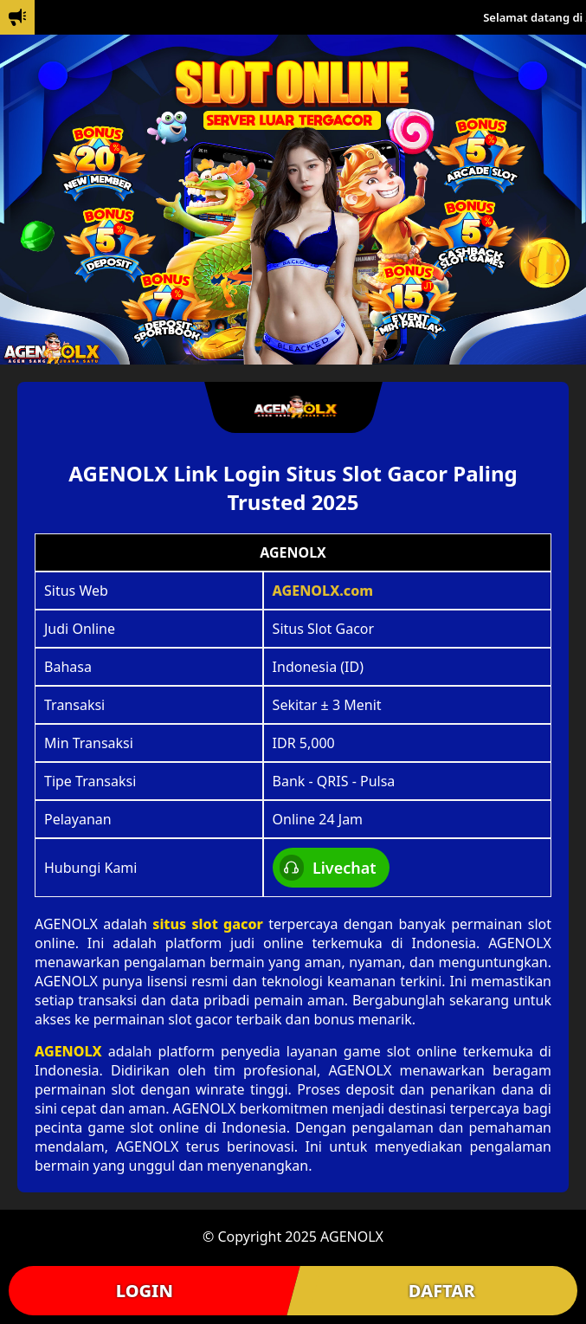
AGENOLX (68, 1051)
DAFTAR (442, 1290)
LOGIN (144, 1290)
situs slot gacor (207, 923)
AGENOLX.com (323, 590)
